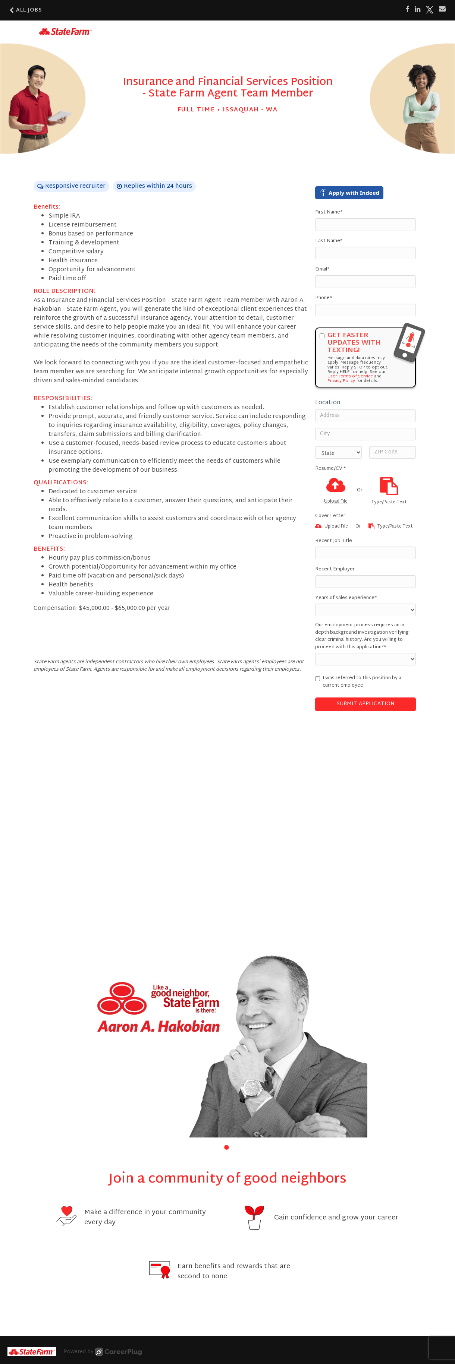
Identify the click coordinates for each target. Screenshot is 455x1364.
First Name (328, 212)
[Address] (365, 415)
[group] (227, 1044)
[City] (365, 434)
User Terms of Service (350, 376)
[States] (338, 452)
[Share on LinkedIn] (417, 9)
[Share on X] (429, 9)
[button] (226, 1147)
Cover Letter (330, 516)
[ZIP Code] (392, 452)
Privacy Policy (341, 380)
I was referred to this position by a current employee (358, 682)
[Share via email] (442, 9)
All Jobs (25, 10)
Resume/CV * (330, 469)
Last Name (328, 241)
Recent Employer (335, 569)
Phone (323, 298)
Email (322, 269)
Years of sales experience (346, 598)
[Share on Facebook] (407, 9)
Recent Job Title (333, 541)
